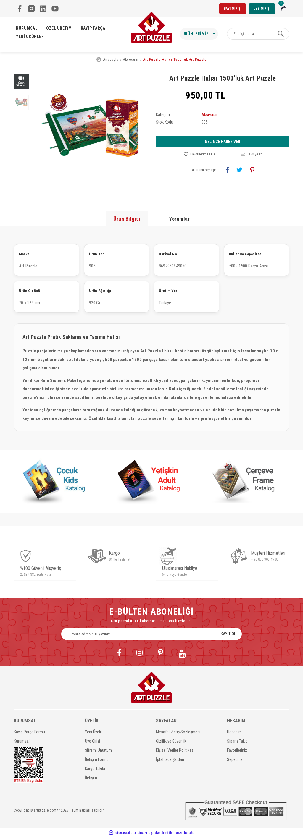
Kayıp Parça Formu (29, 731)
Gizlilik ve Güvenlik (171, 741)
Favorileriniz (237, 750)
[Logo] (151, 27)
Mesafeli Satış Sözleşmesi (178, 731)
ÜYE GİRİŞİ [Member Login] (261, 9)
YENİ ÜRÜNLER (30, 36)
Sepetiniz (235, 759)
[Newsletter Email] (151, 634)
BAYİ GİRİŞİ (233, 9)
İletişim (91, 777)
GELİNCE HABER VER (222, 141)
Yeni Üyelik (94, 731)
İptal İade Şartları (170, 759)
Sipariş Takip (237, 741)
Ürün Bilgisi (127, 219)
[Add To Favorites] (199, 154)
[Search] (258, 34)
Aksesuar (209, 114)
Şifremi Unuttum (98, 750)
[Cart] (283, 8)
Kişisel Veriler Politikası (175, 750)
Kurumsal (22, 741)
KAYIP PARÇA (93, 28)
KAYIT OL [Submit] (228, 633)
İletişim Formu (97, 759)
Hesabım (234, 731)
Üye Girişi (92, 741)
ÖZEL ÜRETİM (59, 28)
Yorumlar (179, 219)
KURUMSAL (26, 28)
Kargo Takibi (95, 768)
